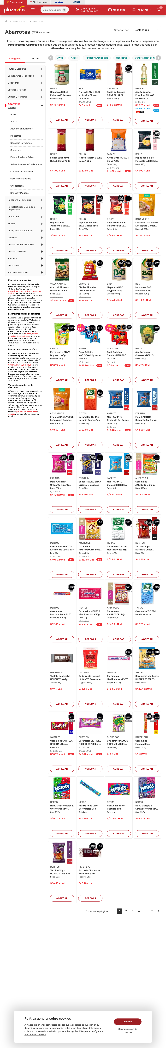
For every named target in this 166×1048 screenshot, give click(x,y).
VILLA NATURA (58, 283)
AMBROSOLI (141, 478)
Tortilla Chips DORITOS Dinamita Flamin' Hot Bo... (60, 872)
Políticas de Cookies (35, 1034)
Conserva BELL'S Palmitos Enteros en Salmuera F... (61, 94)
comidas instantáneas (18, 336)
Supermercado (18, 21)
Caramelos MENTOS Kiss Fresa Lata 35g (89, 613)
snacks (11, 414)
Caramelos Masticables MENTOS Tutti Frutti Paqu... (118, 678)
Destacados (146, 29)
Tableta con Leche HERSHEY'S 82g (60, 678)
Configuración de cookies (127, 1031)
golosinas (21, 411)
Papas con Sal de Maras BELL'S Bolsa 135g (145, 159)
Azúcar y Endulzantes (21, 128)
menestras (13, 291)
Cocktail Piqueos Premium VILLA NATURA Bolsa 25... (60, 289)
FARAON (111, 154)
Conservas (15, 150)
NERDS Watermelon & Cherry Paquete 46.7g (62, 807)
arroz (21, 291)
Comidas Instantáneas (21, 171)
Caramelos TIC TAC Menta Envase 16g (117, 548)
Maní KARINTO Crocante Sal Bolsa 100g (145, 419)
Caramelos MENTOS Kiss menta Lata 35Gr (62, 548)
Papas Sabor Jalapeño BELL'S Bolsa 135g (59, 224)
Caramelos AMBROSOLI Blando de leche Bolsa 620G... (89, 548)
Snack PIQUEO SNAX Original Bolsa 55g (90, 483)
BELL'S (53, 88)
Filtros (35, 58)
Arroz (13, 114)
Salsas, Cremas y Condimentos (26, 164)
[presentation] (50, 58)
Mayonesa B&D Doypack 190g (115, 289)
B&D (109, 283)
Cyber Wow (13, 365)
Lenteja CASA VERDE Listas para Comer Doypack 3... (146, 224)
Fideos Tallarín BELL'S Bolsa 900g (90, 159)
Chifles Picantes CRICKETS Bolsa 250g (87, 289)
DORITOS (140, 543)
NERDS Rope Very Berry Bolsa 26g (88, 807)
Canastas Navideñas (21, 143)
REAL (81, 88)
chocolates (32, 411)
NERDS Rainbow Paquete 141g (115, 807)
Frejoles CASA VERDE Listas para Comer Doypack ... (62, 419)
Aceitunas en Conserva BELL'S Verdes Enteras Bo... (146, 354)
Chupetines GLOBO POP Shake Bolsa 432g (117, 742)
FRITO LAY (84, 478)
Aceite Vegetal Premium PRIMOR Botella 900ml (144, 94)
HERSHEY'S (56, 672)
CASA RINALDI (114, 88)
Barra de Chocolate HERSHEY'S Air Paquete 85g (89, 872)
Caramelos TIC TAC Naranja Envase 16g (89, 419)
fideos (28, 333)
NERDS (54, 802)
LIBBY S (54, 348)
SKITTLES (55, 737)
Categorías (15, 58)
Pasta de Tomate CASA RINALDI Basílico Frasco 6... (117, 94)
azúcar (27, 291)
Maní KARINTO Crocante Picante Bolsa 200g (59, 483)
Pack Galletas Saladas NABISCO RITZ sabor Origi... (116, 354)
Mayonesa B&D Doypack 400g (143, 289)
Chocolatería (17, 185)
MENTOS (54, 543)
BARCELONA (141, 737)
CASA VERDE (142, 219)
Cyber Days (26, 365)
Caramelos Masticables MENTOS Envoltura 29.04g (61, 613)
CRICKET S (84, 283)
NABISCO (83, 348)
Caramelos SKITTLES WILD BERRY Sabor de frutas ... (90, 742)
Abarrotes (36, 21)
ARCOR (139, 672)
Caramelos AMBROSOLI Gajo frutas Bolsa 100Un (145, 483)
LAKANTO (84, 672)
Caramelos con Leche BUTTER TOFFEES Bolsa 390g (147, 678)
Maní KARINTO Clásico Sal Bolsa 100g (116, 483)
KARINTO (111, 413)
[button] (64, 10)
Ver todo (12, 107)
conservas (36, 291)
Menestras (15, 135)
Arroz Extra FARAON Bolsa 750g (118, 159)
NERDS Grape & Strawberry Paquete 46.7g (146, 807)
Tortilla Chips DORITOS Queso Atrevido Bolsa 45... (146, 548)
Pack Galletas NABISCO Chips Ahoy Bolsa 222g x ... (90, 354)
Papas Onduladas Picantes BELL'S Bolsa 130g (116, 224)
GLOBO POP (113, 737)
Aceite (13, 121)
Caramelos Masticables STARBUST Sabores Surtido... (145, 742)
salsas (35, 333)
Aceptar (127, 1021)
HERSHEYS (84, 866)
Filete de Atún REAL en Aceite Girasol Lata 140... (89, 94)
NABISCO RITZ (114, 348)
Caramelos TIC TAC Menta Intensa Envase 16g (145, 613)
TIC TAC (83, 413)
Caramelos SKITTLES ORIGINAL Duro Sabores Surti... (61, 742)
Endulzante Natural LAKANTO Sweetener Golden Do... (90, 678)
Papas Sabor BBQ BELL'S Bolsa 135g (88, 224)
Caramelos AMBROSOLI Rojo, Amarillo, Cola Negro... (116, 613)
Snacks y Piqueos (19, 193)
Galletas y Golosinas (20, 178)
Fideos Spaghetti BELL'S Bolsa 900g (60, 159)
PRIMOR (139, 88)
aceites (11, 293)
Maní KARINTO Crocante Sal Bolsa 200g (117, 419)
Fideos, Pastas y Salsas (22, 157)
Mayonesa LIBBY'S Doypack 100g (60, 354)
